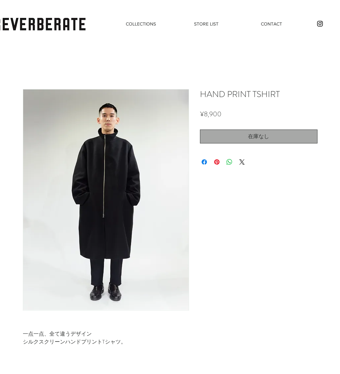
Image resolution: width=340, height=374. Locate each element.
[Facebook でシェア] (204, 162)
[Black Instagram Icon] (320, 23)
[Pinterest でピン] (217, 162)
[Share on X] (242, 162)
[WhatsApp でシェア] (229, 162)
